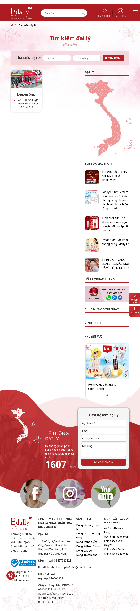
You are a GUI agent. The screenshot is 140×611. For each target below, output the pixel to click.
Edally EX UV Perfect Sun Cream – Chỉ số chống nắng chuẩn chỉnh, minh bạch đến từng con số (115, 200)
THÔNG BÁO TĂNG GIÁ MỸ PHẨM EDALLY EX (114, 176)
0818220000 (104, 13)
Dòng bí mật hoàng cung (88, 535)
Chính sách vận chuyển (113, 543)
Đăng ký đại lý (134, 299)
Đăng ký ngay (103, 462)
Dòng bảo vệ (84, 550)
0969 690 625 (114, 293)
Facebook (134, 310)
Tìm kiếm (114, 58)
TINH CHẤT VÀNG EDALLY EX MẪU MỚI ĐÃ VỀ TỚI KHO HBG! (115, 264)
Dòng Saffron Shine (88, 546)
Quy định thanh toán (116, 536)
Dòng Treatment (86, 555)
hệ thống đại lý (57, 436)
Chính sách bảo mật (116, 553)
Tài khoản (120, 12)
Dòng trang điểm (86, 541)
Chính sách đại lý (114, 549)
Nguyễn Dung (26, 94)
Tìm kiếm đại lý (27, 25)
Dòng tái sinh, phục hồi (88, 527)
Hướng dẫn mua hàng (113, 530)
